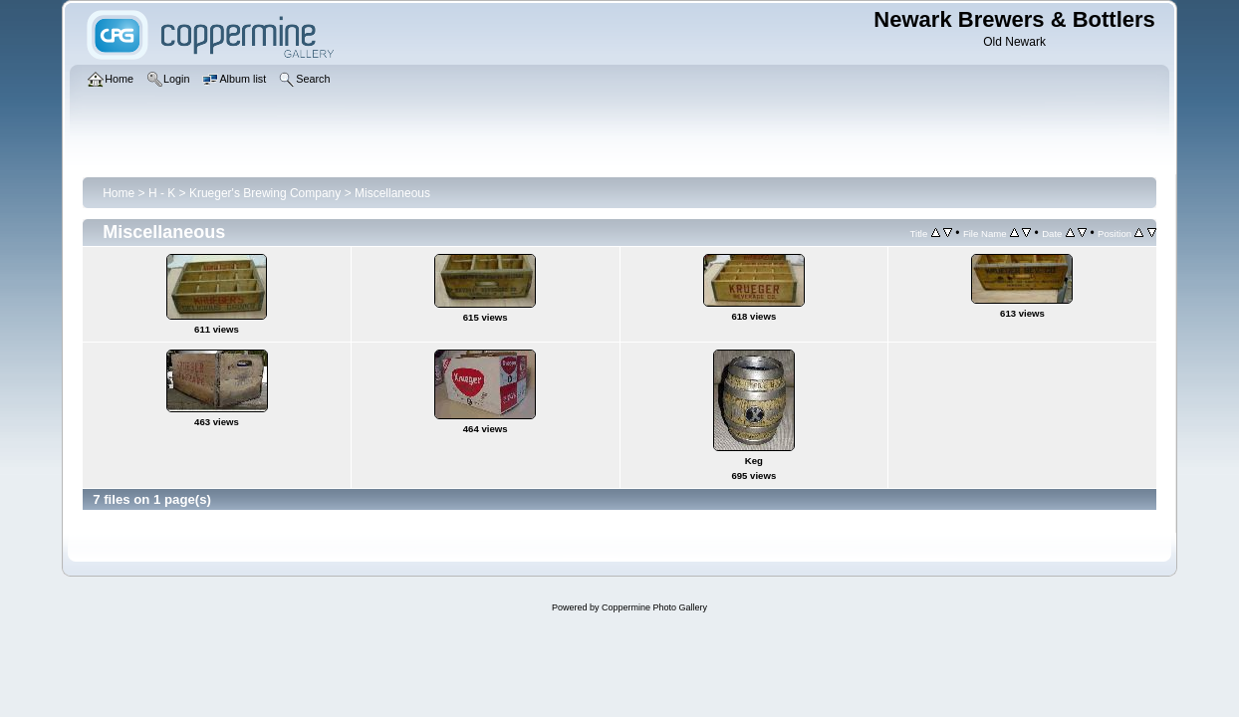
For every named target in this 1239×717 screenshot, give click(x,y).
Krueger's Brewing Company (265, 193)
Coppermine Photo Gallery (654, 607)
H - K (161, 193)
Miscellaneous (392, 193)
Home (118, 193)
